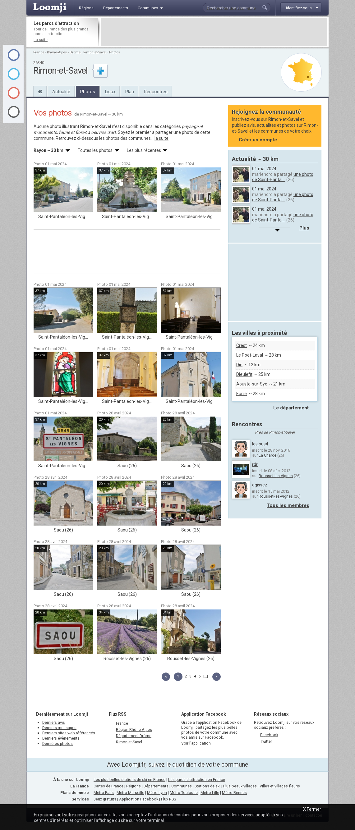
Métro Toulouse (184, 792)
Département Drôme (133, 735)
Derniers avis (53, 722)
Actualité (61, 91)
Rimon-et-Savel (94, 52)
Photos (114, 52)
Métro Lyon (157, 792)
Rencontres (156, 91)
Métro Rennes (234, 792)
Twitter (266, 741)
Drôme (75, 52)
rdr (255, 464)
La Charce (267, 455)
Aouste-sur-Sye (251, 383)
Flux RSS (118, 714)
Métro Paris (104, 792)
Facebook (269, 734)
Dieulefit (244, 374)
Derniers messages (59, 727)
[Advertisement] (214, 32)
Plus (304, 228)
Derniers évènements (61, 738)
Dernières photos (57, 743)
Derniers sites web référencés (68, 733)
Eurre (241, 393)
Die (239, 364)
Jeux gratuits (105, 799)
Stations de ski (207, 786)
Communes (181, 786)
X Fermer (312, 809)
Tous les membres (288, 505)
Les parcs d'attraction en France (196, 779)
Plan (129, 91)
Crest (241, 345)
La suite (41, 39)
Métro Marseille (130, 792)
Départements (156, 786)
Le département (291, 408)
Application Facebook (138, 799)
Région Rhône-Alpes (134, 729)
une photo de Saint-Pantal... (282, 177)
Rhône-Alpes (57, 52)
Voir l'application (196, 743)
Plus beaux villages (240, 786)
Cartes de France (108, 786)
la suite (161, 138)
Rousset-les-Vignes (276, 475)
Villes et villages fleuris (280, 786)
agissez (259, 484)
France (38, 52)
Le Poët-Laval (249, 355)
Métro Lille (210, 792)
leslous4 (260, 443)
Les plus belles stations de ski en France (129, 779)
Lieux (110, 91)
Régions (133, 786)
